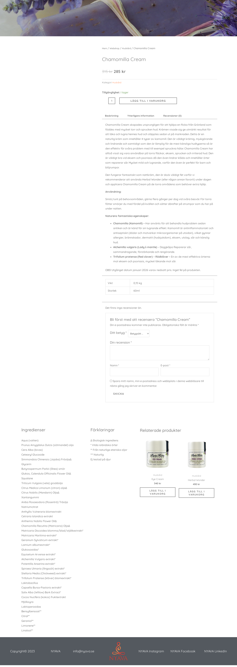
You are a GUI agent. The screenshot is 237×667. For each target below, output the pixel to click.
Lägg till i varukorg (148, 100)
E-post (165, 366)
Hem (104, 48)
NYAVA (55, 653)
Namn (114, 366)
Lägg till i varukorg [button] (157, 495)
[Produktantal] (111, 100)
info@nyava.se (83, 653)
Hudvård (128, 48)
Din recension (121, 344)
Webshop (115, 48)
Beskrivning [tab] (112, 116)
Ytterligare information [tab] (145, 116)
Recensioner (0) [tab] (179, 116)
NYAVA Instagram (151, 653)
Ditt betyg (118, 333)
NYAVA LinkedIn (215, 653)
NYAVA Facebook (183, 653)
